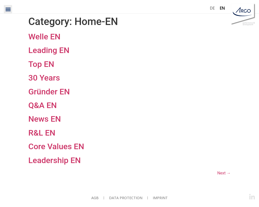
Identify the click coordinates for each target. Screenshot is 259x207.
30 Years (44, 78)
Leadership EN (54, 160)
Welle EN (44, 36)
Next (224, 173)
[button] (8, 9)
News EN (44, 119)
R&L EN (41, 133)
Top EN (41, 64)
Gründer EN (49, 91)
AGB (95, 197)
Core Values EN (56, 146)
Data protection (125, 197)
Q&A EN (42, 105)
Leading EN (49, 50)
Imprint (160, 197)
